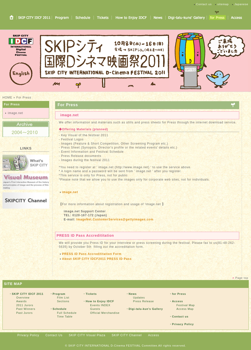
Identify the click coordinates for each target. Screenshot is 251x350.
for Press (179, 293)
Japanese (241, 4)
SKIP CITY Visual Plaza (87, 335)
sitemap (223, 4)
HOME (7, 97)
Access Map (185, 308)
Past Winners (25, 308)
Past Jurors (24, 312)
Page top (241, 277)
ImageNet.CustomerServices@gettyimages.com (114, 219)
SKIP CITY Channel (127, 335)
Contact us (204, 4)
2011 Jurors (24, 305)
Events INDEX (100, 305)
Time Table (65, 316)
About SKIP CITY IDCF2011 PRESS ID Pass (97, 259)
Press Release (143, 301)
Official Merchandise (104, 312)
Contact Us (54, 335)
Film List (63, 297)
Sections (63, 301)
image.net (15, 113)
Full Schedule (67, 312)
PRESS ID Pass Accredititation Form (93, 254)
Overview (23, 297)
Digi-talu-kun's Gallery (146, 308)
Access (153, 335)
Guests (95, 308)
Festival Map (185, 305)
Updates (139, 297)
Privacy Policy (183, 324)
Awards (21, 301)
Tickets (91, 293)
